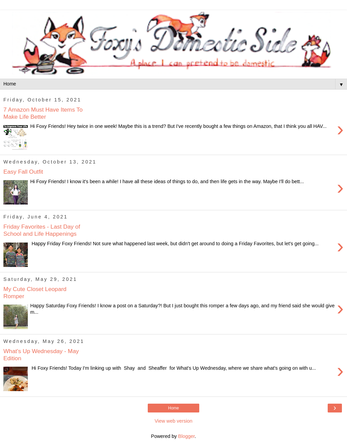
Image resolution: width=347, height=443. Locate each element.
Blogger (186, 436)
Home (173, 408)
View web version (173, 421)
